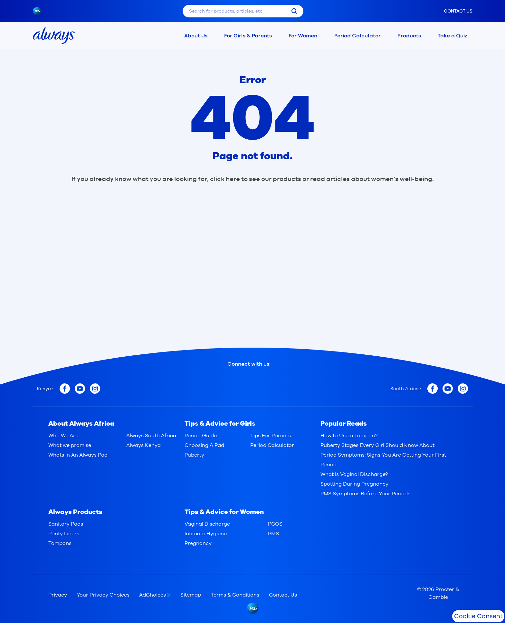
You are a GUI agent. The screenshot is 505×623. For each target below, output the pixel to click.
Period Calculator (355, 35)
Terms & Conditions (235, 594)
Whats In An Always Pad (78, 455)
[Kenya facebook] (65, 388)
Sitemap (190, 594)
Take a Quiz (452, 36)
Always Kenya (143, 445)
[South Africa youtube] (448, 388)
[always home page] (54, 35)
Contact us (458, 11)
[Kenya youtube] (80, 388)
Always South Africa (151, 435)
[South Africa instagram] (463, 388)
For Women (303, 36)
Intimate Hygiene (206, 533)
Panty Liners (63, 533)
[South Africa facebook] (432, 388)
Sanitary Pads (65, 524)
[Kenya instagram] (95, 388)
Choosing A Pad (204, 445)
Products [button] (409, 36)
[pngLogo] (40, 11)
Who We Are (63, 435)
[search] (294, 11)
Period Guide (201, 435)
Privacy (57, 594)
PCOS (275, 524)
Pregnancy (198, 543)
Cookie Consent (478, 616)
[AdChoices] (159, 595)
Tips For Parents (270, 435)
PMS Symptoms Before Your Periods (365, 493)
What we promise (69, 445)
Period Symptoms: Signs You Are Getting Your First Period (383, 459)
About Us (195, 36)
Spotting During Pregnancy (354, 484)
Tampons (59, 543)
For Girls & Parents (248, 36)
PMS (273, 533)
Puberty (194, 455)
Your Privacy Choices (103, 594)
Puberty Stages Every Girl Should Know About (377, 445)
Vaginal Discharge (207, 524)
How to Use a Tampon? (348, 435)
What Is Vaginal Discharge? (354, 474)
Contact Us (283, 594)
